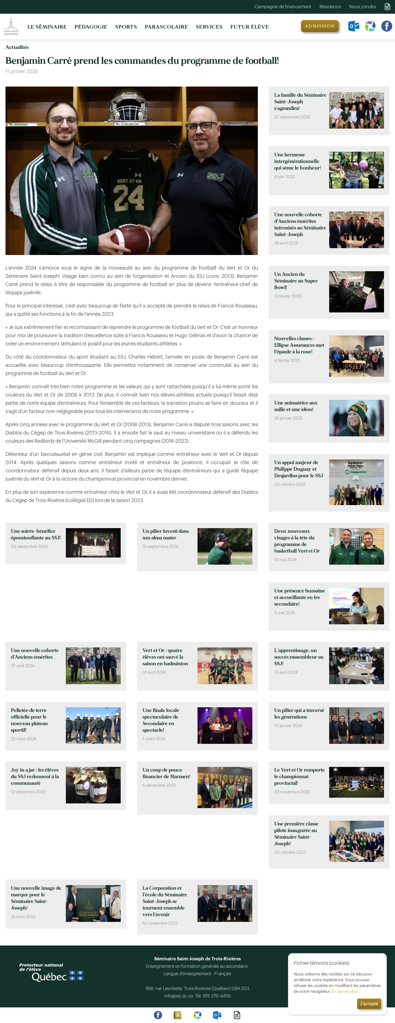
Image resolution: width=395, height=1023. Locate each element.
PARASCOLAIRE (166, 27)
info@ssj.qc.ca (179, 996)
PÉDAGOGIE (91, 27)
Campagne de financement (283, 6)
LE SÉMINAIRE (47, 27)
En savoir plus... (346, 991)
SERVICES (209, 27)
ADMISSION (320, 26)
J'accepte (369, 1003)
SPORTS (126, 27)
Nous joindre (362, 6)
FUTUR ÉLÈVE (249, 27)
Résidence (330, 6)
